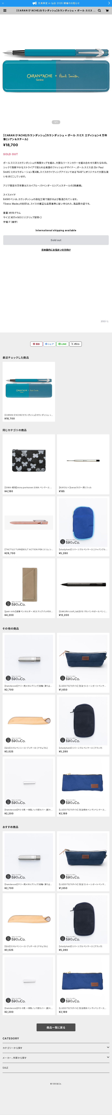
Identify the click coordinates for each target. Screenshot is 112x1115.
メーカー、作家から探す (15, 1057)
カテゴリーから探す (13, 1048)
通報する (105, 321)
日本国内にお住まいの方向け (56, 249)
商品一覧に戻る (56, 1027)
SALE (5, 1067)
